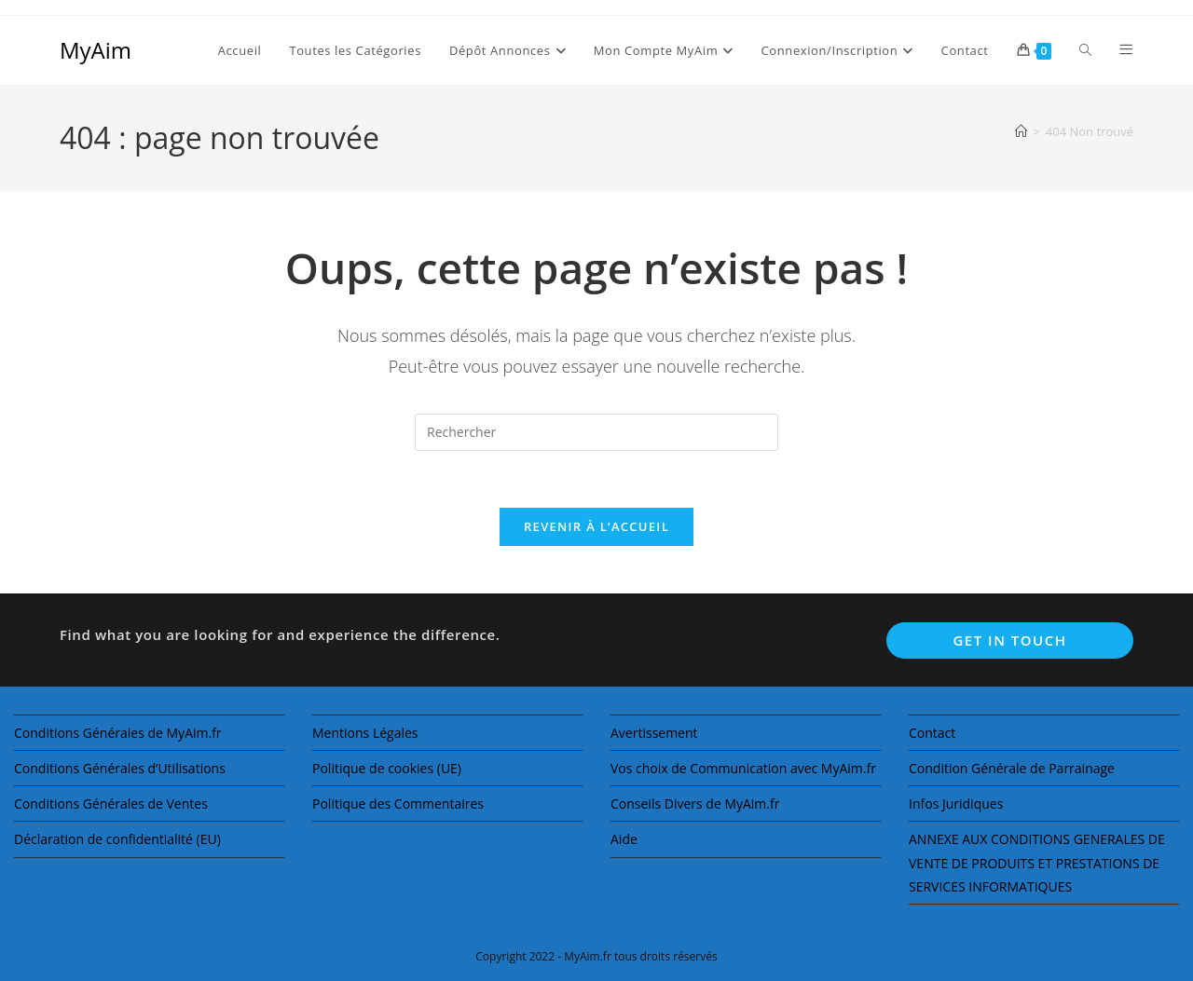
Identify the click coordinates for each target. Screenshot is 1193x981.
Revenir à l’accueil (596, 526)
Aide (624, 839)
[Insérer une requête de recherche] (596, 432)
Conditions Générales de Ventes (111, 803)
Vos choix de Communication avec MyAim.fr (743, 768)
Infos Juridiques (956, 803)
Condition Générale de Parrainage (1012, 768)
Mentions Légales (365, 733)
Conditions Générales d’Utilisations (120, 768)
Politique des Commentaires (398, 803)
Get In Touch (1009, 640)
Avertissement (654, 733)
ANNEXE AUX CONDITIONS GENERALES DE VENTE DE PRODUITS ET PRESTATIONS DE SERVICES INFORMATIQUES (1037, 862)
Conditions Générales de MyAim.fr (118, 733)
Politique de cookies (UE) (386, 768)
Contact (932, 733)
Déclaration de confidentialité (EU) (117, 839)
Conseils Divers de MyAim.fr (694, 803)
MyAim (95, 49)
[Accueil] (1021, 131)
